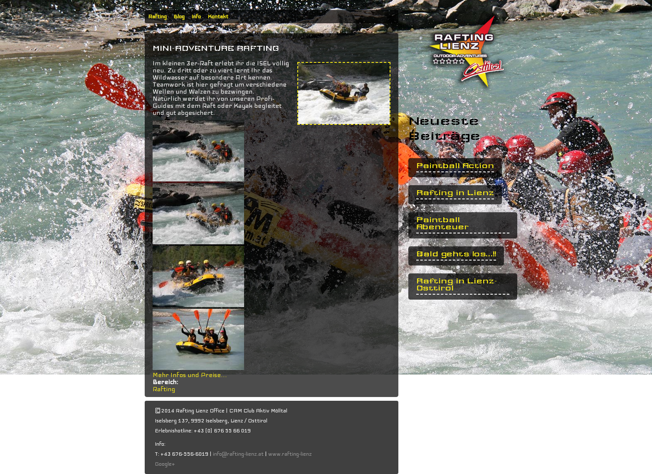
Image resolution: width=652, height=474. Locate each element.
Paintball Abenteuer (442, 223)
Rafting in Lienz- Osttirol (456, 284)
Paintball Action (455, 166)
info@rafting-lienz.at (238, 454)
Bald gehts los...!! (456, 254)
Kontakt (217, 16)
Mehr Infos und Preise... (190, 375)
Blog (179, 16)
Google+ (165, 464)
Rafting (157, 16)
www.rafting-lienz (290, 454)
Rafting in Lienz (455, 193)
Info (196, 16)
